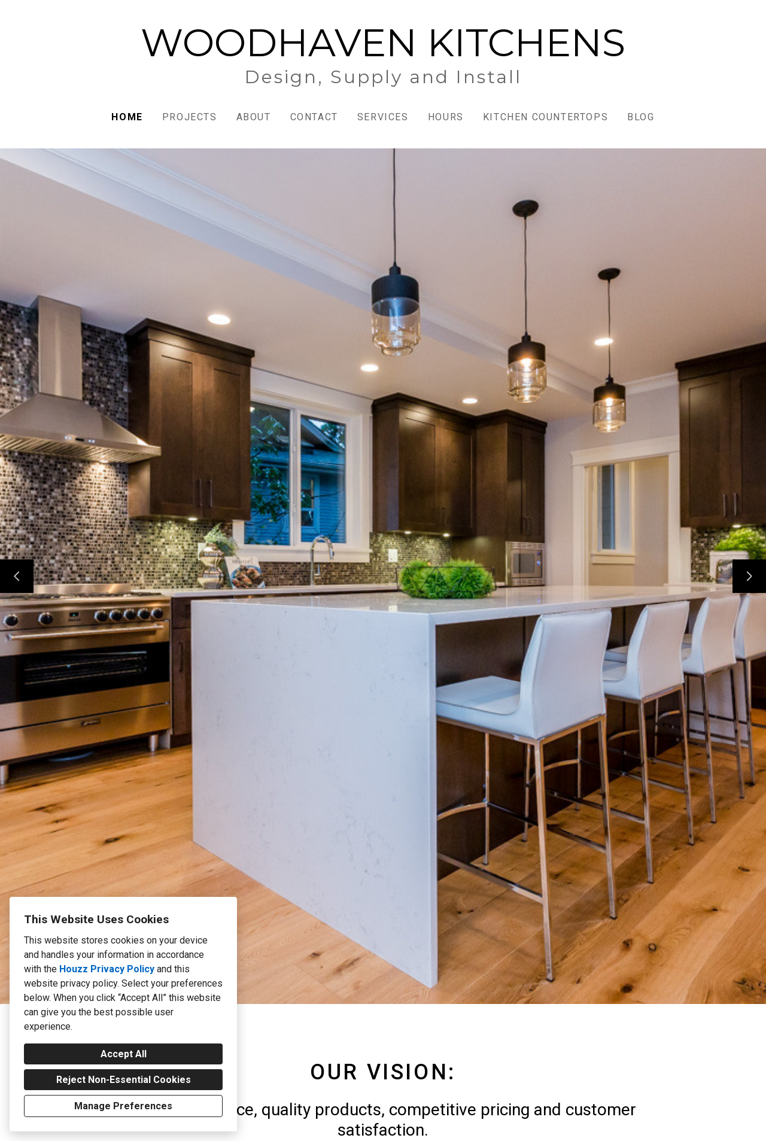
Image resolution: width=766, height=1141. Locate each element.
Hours (446, 117)
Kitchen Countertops (545, 117)
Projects (189, 117)
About (253, 117)
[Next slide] (749, 576)
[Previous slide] (17, 576)
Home (126, 117)
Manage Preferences (123, 1106)
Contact (314, 117)
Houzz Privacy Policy (106, 969)
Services (383, 117)
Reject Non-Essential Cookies (123, 1079)
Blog (640, 117)
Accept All (124, 1054)
